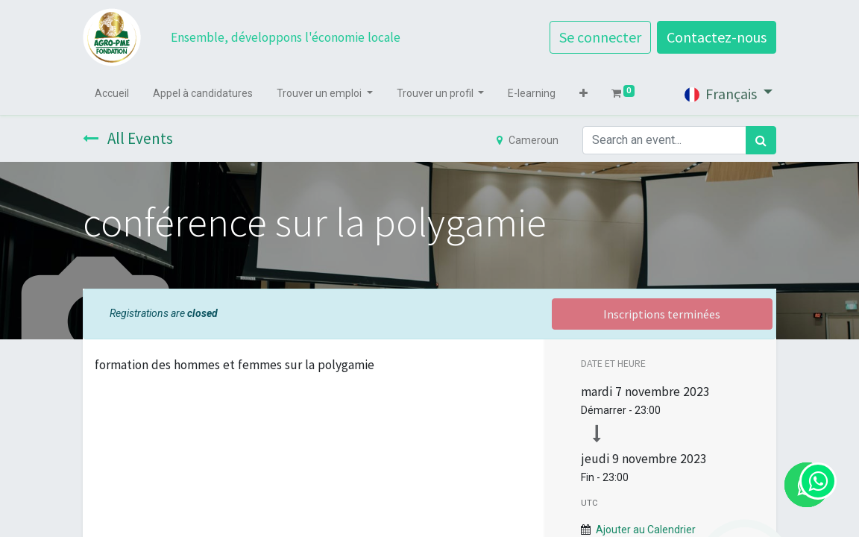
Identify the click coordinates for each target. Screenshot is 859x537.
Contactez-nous (717, 37)
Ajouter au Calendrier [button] (646, 530)
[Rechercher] (761, 140)
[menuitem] (112, 93)
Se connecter (600, 37)
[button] (583, 93)
